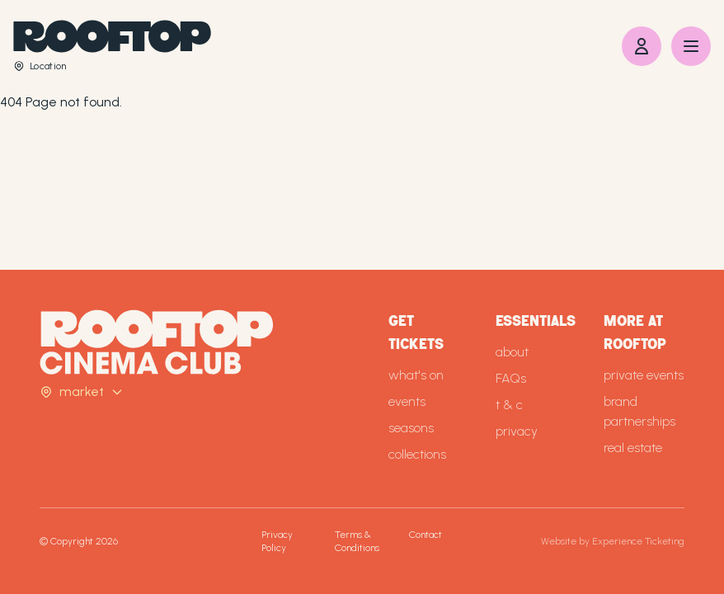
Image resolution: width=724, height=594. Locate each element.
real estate (633, 447)
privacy (517, 431)
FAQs (511, 378)
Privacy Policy (277, 541)
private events (644, 375)
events (406, 401)
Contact (425, 534)
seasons (411, 428)
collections (417, 454)
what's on (416, 375)
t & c (509, 404)
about (512, 352)
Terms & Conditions (357, 541)
